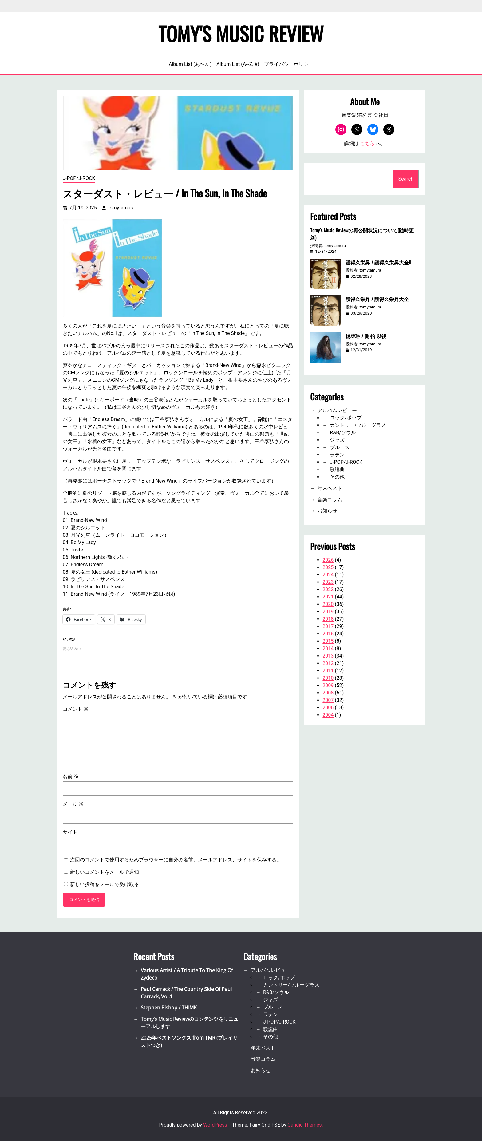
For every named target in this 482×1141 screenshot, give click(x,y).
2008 (328, 693)
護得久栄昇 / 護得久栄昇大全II (378, 262)
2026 (328, 560)
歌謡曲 (337, 469)
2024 (328, 575)
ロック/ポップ (346, 418)
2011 (328, 671)
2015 (328, 641)
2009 (328, 685)
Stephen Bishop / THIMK (169, 1007)
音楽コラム (330, 500)
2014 (328, 648)
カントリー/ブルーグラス (358, 425)
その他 (337, 477)
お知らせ (327, 511)
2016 (328, 634)
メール (73, 804)
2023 (328, 582)
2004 (328, 715)
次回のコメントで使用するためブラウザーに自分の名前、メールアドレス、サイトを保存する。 (176, 860)
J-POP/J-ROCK (79, 178)
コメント (76, 709)
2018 (328, 619)
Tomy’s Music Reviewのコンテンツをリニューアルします (189, 1023)
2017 (328, 626)
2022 (328, 589)
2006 (328, 707)
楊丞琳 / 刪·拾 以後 (366, 336)
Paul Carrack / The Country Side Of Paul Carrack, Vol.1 (186, 993)
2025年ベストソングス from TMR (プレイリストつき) (189, 1041)
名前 (71, 776)
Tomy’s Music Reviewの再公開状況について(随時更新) (362, 233)
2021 (328, 597)
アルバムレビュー (337, 410)
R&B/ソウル (343, 432)
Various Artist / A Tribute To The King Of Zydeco (187, 974)
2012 (328, 663)
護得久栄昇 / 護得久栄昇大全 (377, 299)
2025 (328, 567)
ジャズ (337, 440)
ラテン (337, 455)
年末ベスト (330, 488)
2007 (328, 700)
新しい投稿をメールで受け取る (104, 884)
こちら (367, 143)
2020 (328, 604)
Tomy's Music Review (241, 33)
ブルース (340, 447)
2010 (328, 678)
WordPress (215, 1125)
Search (405, 179)
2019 (328, 611)
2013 (328, 656)
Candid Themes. (305, 1125)
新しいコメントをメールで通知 (104, 872)
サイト (70, 832)
